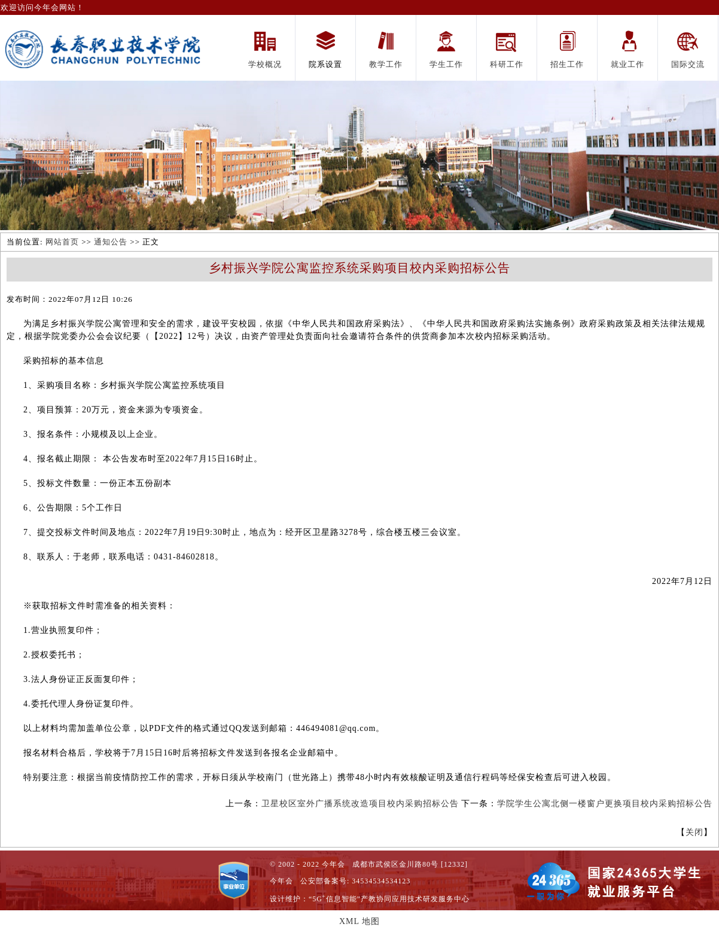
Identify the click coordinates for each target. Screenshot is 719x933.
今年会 (281, 881)
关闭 (694, 832)
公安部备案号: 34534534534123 (355, 881)
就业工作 (627, 64)
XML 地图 (359, 921)
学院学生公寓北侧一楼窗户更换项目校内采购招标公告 (604, 803)
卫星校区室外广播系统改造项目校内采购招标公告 (360, 803)
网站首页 (62, 241)
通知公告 (110, 241)
